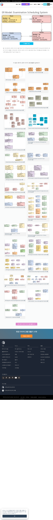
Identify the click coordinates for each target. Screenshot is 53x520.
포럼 (16, 354)
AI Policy (42, 351)
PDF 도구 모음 (5, 349)
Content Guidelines (45, 357)
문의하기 (29, 357)
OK (14, 516)
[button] (19, 4)
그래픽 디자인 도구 (6, 357)
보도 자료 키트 (31, 354)
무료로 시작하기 (26, 336)
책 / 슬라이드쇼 (18, 349)
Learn (16, 357)
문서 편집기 (4, 359)
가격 (42, 4)
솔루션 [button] (35, 4)
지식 (16, 362)
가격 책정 (4, 367)
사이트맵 (17, 367)
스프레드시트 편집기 (6, 365)
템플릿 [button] (39, 4)
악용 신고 (42, 362)
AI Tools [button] (25, 4)
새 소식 (29, 351)
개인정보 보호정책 (44, 354)
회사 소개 (30, 349)
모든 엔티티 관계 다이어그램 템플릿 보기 (26, 324)
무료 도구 (17, 365)
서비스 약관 (43, 349)
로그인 (48, 4)
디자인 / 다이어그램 (19, 351)
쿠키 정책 (16, 511)
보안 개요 (42, 359)
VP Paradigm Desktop (16, 1)
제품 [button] (17, 4)
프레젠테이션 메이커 (6, 362)
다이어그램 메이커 (6, 354)
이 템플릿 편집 (26, 43)
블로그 (16, 359)
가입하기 (45, 4)
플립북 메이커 (5, 351)
